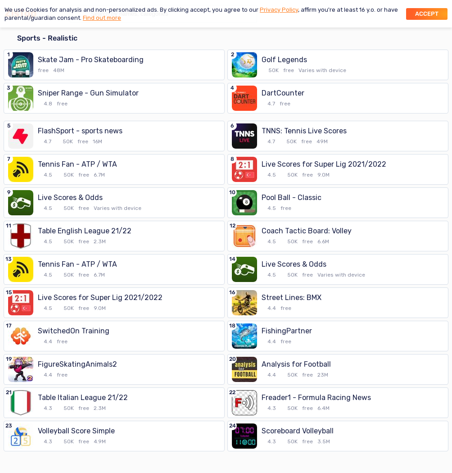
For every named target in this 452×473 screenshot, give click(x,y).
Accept (426, 13)
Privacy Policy (279, 9)
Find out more (102, 17)
